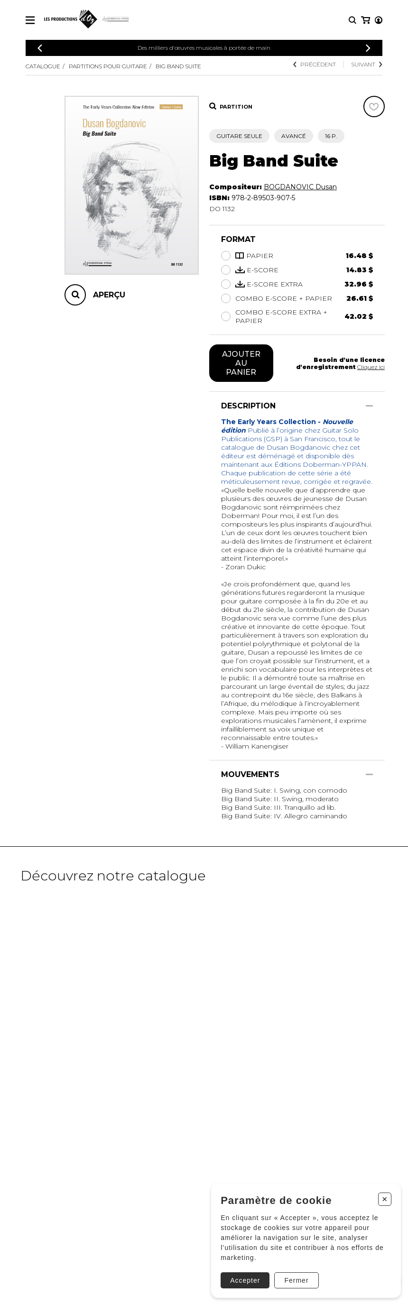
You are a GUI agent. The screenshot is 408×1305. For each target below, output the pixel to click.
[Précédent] (39, 48)
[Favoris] (374, 106)
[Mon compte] (365, 20)
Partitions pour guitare (108, 66)
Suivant (366, 64)
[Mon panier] (377, 20)
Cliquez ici (371, 366)
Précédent (314, 64)
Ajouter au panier (241, 363)
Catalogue (43, 66)
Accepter (244, 1279)
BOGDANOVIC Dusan (300, 187)
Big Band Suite (178, 66)
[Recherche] (352, 20)
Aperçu (109, 294)
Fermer (295, 1279)
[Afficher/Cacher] (369, 406)
